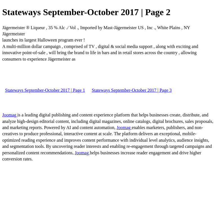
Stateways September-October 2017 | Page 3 (132, 90)
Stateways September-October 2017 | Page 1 (45, 90)
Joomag (9, 115)
